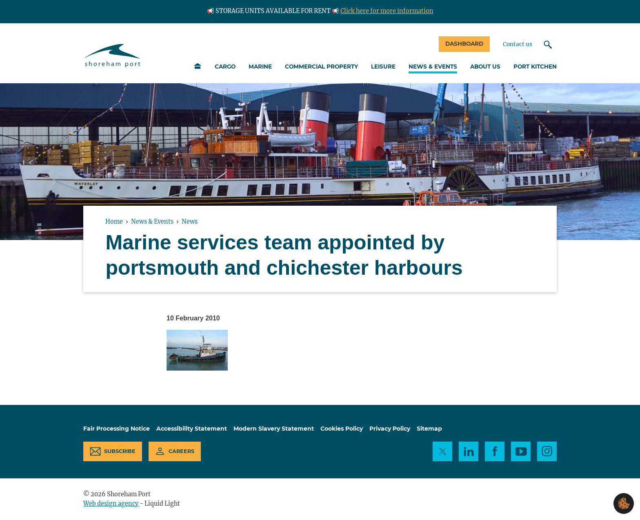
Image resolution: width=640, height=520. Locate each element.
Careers (181, 451)
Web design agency (111, 503)
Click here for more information (386, 11)
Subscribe (120, 451)
